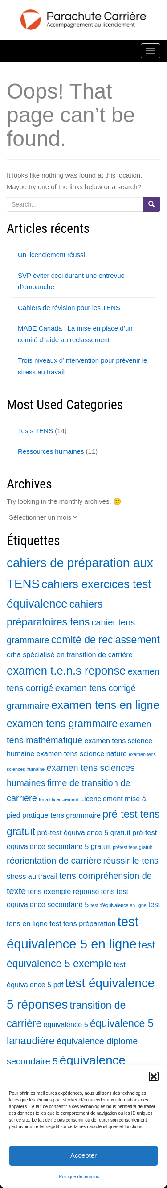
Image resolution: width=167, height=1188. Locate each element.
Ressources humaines (51, 451)
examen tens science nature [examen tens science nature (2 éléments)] (82, 753)
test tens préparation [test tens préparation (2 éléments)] (82, 923)
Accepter (83, 1155)
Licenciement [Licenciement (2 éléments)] (101, 799)
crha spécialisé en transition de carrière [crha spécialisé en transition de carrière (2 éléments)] (70, 654)
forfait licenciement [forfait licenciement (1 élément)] (58, 799)
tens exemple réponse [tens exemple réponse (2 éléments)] (63, 891)
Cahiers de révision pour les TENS (69, 307)
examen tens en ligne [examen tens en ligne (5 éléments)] (105, 705)
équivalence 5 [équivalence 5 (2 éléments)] (66, 1024)
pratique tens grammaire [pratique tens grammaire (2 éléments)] (61, 815)
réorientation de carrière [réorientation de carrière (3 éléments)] (54, 860)
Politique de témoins (79, 1176)
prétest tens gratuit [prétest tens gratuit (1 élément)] (132, 847)
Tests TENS (35, 431)
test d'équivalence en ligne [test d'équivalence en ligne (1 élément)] (118, 905)
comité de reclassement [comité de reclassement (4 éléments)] (105, 640)
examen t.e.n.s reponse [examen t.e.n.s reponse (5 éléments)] (66, 670)
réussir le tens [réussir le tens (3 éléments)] (131, 860)
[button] (153, 1076)
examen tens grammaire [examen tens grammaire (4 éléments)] (62, 723)
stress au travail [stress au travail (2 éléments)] (32, 876)
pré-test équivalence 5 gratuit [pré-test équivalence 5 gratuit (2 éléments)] (83, 832)
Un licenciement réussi (51, 254)
